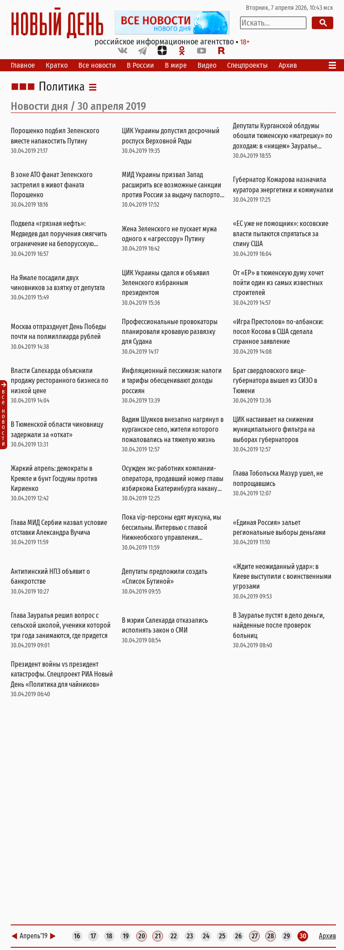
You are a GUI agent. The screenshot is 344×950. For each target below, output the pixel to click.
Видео (207, 65)
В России (140, 65)
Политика (62, 87)
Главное (23, 65)
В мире (176, 65)
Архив (288, 65)
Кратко (57, 65)
